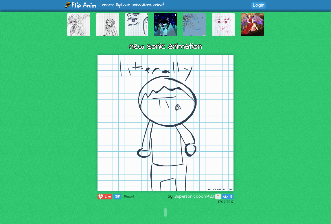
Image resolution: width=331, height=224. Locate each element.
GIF (117, 196)
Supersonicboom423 (197, 196)
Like (104, 196)
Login (258, 5)
